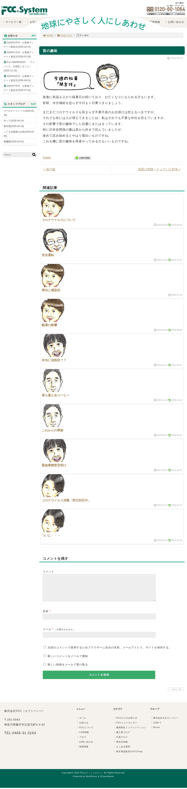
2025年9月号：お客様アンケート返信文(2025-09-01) (19, 78)
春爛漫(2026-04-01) (14, 141)
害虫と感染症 (51, 290)
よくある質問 (122, 751)
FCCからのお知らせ (125, 722)
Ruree (155, 732)
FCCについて (85, 732)
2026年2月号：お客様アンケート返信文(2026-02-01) (19, 44)
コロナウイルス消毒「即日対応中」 (66, 500)
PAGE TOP (175, 694)
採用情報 (82, 751)
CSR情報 (83, 737)
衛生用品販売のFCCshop (128, 756)
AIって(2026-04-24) (14, 120)
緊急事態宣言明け (54, 465)
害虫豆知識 (121, 746)
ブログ (81, 741)
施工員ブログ (122, 737)
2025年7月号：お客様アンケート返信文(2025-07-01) (19, 88)
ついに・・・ (51, 535)
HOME (48, 35)
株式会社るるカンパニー (164, 722)
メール (47, 633)
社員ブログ (64, 35)
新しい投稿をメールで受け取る (68, 669)
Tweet (47, 157)
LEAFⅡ (156, 727)
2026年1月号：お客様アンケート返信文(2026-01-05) (19, 54)
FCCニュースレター (125, 727)
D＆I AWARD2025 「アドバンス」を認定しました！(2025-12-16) (19, 66)
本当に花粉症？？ (54, 360)
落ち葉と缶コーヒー (55, 395)
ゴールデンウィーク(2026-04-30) (19, 113)
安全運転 (48, 255)
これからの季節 (52, 430)
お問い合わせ (85, 746)
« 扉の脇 (49, 169)
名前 (45, 615)
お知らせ (82, 727)
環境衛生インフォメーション (130, 732)
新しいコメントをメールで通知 (68, 660)
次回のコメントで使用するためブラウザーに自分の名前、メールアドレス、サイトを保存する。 (110, 652)
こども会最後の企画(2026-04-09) (19, 133)
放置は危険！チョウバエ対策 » (159, 169)
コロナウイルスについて (59, 220)
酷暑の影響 (49, 325)
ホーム (81, 722)
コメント (48, 571)
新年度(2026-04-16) (14, 126)
